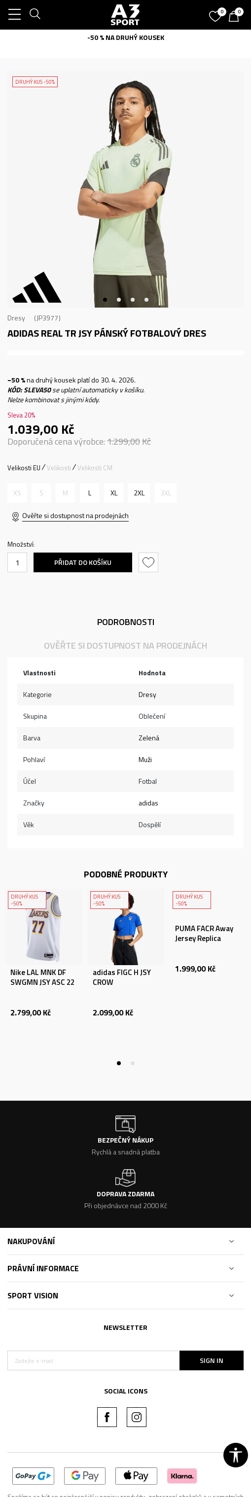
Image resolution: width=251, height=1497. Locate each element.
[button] (150, 562)
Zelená (149, 737)
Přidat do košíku (82, 562)
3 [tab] (133, 300)
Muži (145, 759)
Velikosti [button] (59, 468)
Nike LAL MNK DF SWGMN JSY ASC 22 (42, 977)
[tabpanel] (125, 189)
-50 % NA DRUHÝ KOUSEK (125, 37)
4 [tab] (146, 300)
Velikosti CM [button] (94, 468)
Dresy (16, 318)
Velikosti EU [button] (23, 468)
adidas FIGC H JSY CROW (122, 977)
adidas (148, 803)
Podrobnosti (125, 621)
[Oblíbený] (216, 12)
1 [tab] (105, 300)
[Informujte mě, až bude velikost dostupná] (17, 493)
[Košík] (236, 17)
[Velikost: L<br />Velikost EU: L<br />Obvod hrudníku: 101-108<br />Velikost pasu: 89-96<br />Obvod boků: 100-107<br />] (89, 493)
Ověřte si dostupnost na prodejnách (75, 515)
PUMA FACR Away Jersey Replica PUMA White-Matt (206, 938)
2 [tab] (119, 300)
